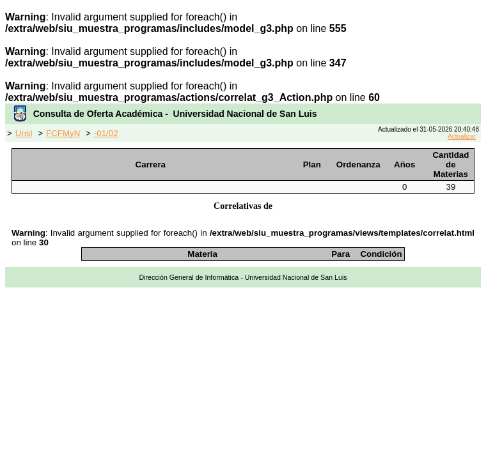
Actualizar (462, 136)
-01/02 (106, 133)
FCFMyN (63, 133)
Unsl (24, 133)
